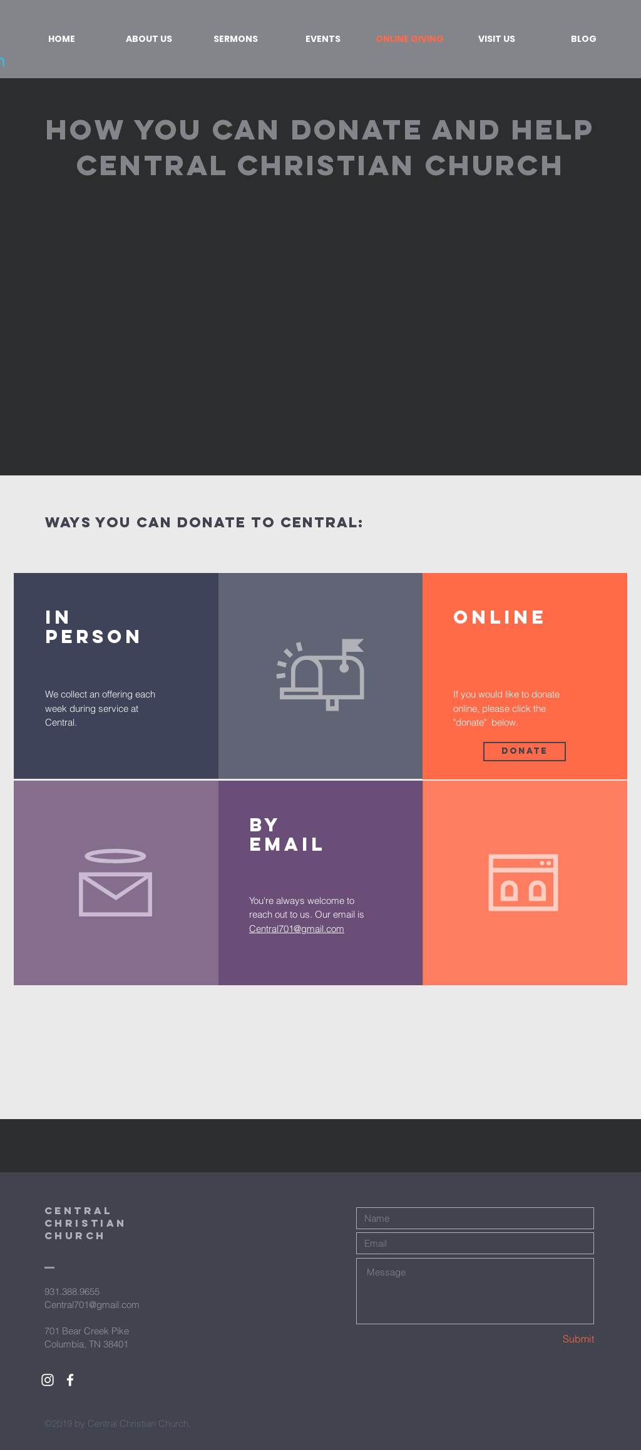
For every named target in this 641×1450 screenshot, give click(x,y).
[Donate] (524, 751)
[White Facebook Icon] (70, 1380)
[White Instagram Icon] (47, 1380)
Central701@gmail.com (296, 929)
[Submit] (549, 1339)
